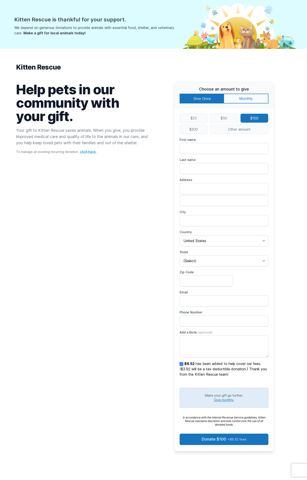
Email (184, 292)
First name (188, 140)
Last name (188, 160)
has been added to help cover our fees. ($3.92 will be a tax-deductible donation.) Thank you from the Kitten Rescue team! (223, 369)
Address (186, 180)
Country (186, 232)
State (184, 252)
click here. (88, 152)
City (183, 212)
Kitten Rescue (38, 67)
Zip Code (187, 272)
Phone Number (191, 312)
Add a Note (196, 332)
